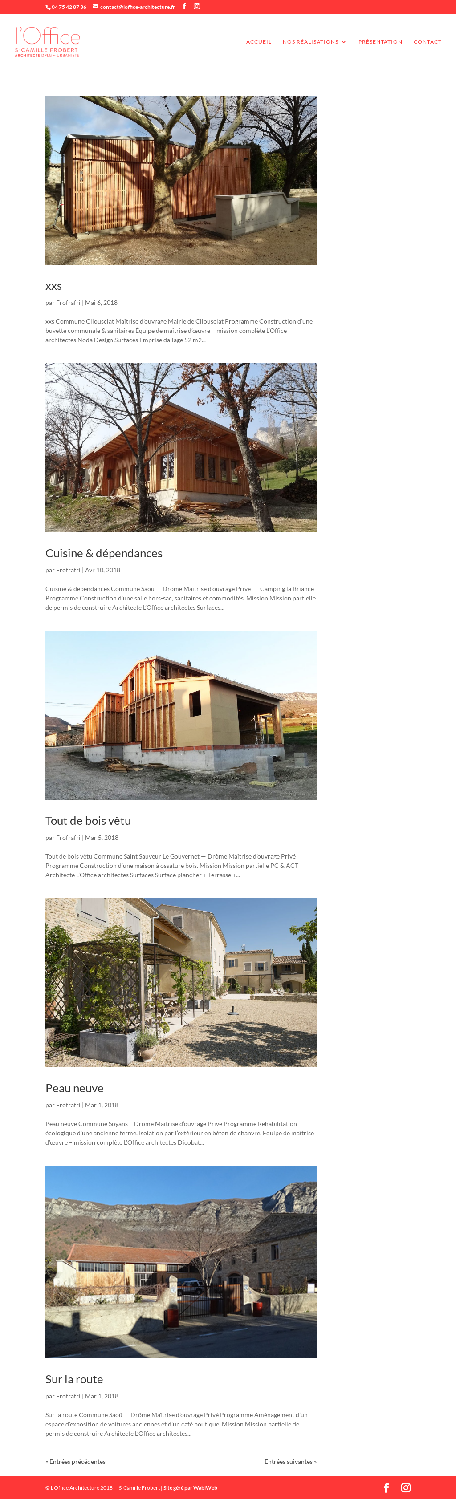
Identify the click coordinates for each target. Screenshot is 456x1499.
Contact (428, 42)
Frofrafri (68, 302)
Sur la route (74, 1379)
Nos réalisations (310, 42)
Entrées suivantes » (291, 1461)
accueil (259, 42)
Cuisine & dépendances (104, 553)
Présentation (380, 42)
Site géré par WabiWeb (190, 1487)
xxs (53, 285)
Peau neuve (74, 1088)
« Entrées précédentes (75, 1461)
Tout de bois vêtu (88, 820)
